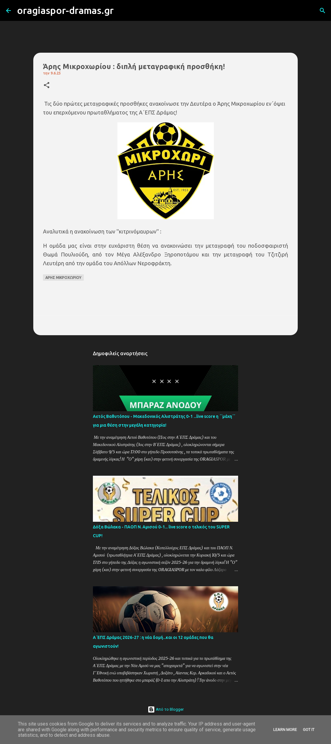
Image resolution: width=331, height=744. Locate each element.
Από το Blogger (166, 709)
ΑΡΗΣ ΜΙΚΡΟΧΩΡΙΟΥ (63, 277)
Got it (308, 729)
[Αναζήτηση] (122, 10)
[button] (46, 85)
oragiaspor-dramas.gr (65, 10)
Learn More (285, 729)
